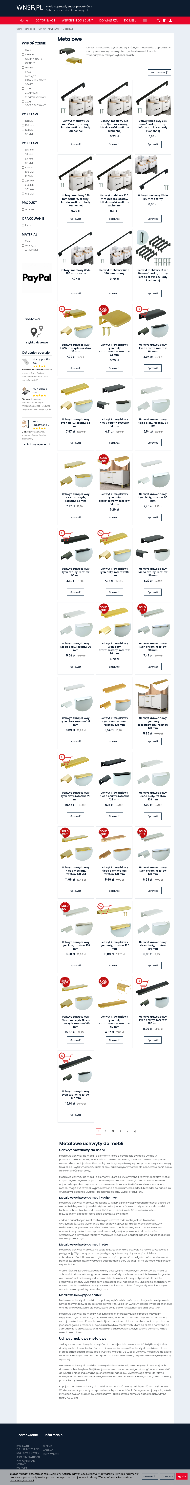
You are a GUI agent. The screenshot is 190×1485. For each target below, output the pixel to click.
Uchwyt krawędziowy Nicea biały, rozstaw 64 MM (153, 424)
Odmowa (167, 1476)
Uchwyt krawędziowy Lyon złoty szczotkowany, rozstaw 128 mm (153, 724)
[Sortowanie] (158, 73)
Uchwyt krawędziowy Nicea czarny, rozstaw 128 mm (114, 797)
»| (135, 1132)
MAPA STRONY (51, 1450)
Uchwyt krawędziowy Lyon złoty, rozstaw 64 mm (75, 424)
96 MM (27, 134)
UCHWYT (29, 209)
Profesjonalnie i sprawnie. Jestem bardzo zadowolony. (34, 435)
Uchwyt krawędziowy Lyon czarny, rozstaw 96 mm (75, 573)
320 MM (28, 150)
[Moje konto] (170, 20)
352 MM (28, 189)
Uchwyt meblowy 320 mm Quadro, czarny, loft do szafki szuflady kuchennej (114, 201)
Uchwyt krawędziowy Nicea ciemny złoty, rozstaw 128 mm (114, 872)
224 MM (28, 180)
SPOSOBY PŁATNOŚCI (28, 1453)
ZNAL (26, 241)
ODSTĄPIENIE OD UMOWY (26, 1459)
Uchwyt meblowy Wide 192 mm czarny (153, 198)
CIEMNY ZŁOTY (32, 58)
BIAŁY (26, 50)
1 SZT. (27, 225)
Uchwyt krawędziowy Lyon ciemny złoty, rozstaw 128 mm (114, 722)
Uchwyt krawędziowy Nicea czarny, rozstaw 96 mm (153, 573)
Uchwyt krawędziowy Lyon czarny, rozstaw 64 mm (153, 349)
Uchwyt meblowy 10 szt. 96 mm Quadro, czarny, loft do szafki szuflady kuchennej (152, 276)
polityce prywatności (22, 1480)
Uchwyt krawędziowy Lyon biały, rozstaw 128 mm (75, 722)
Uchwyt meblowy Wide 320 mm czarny (114, 272)
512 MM (28, 193)
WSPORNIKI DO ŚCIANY (77, 20)
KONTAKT (48, 1446)
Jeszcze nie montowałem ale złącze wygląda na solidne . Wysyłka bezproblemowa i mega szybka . (36, 406)
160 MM (28, 125)
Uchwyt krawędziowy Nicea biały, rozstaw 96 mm (75, 648)
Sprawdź (75, 145)
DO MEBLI (130, 20)
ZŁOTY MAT (30, 93)
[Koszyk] (164, 20)
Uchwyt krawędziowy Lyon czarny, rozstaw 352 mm (75, 1095)
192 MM (27, 129)
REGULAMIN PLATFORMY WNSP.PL (28, 1444)
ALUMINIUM (30, 250)
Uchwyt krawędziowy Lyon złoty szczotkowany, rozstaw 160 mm (114, 1023)
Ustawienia (150, 1476)
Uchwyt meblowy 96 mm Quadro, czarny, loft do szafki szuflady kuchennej (75, 127)
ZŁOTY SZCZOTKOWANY (34, 103)
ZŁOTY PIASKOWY (34, 97)
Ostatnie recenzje (36, 352)
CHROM (28, 54)
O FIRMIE (47, 1442)
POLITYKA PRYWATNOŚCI (25, 1466)
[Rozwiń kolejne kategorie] (145, 20)
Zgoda (182, 1476)
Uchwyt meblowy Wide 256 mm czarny (76, 272)
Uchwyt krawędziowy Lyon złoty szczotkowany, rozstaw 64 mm (114, 500)
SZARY (27, 84)
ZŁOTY (27, 88)
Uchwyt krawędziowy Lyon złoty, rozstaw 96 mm (114, 573)
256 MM (28, 185)
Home (24, 20)
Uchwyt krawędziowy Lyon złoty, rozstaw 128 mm (75, 797)
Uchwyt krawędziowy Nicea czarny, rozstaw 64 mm (114, 424)
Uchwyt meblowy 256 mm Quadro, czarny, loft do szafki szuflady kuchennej (75, 201)
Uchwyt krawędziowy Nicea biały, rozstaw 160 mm (153, 946)
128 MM (27, 121)
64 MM (27, 158)
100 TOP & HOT (45, 20)
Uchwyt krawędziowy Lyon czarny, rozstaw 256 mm (153, 1021)
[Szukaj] (158, 20)
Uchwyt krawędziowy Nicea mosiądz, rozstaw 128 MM (75, 872)
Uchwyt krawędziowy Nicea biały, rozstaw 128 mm (153, 797)
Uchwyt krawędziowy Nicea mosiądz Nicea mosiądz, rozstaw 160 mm (76, 1023)
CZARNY (28, 63)
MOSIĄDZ (29, 245)
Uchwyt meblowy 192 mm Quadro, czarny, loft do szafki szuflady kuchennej (114, 127)
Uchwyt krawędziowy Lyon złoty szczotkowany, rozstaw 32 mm (114, 350)
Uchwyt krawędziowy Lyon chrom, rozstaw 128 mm (153, 872)
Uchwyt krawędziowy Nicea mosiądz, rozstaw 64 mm (75, 498)
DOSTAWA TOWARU (28, 1449)
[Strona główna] (30, 8)
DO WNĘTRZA (108, 20)
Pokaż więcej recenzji (37, 444)
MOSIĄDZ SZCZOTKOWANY (34, 78)
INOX (26, 72)
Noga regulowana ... (41, 423)
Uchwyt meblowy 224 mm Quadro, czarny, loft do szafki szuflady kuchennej (152, 127)
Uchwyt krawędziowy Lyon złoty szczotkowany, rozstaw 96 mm (114, 649)
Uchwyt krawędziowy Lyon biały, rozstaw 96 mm (152, 498)
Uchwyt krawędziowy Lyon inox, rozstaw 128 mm (76, 946)
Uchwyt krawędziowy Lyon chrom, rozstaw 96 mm (153, 648)
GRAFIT (27, 67)
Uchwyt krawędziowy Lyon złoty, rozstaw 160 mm (114, 946)
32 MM (27, 154)
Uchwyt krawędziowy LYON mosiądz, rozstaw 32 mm (75, 349)
